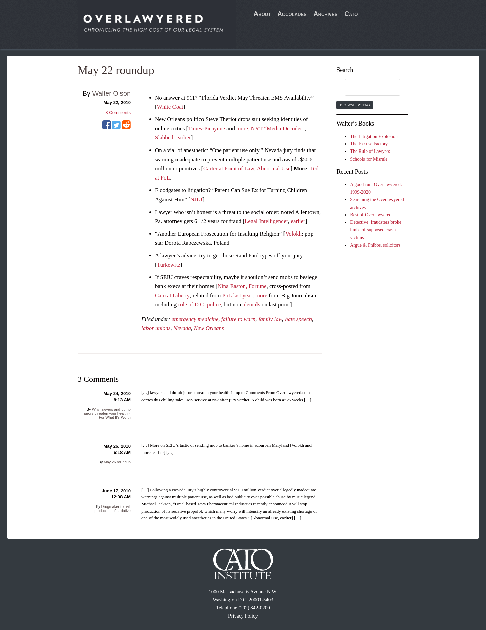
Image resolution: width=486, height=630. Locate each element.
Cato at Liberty (172, 295)
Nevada (182, 328)
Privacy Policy (243, 616)
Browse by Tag (355, 105)
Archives (326, 13)
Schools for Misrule (368, 159)
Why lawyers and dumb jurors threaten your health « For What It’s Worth (107, 413)
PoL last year (237, 295)
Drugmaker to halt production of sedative (112, 508)
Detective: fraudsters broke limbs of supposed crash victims (375, 230)
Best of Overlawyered (371, 214)
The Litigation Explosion (374, 136)
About (262, 13)
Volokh (293, 233)
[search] (366, 88)
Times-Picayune (206, 128)
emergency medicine (195, 319)
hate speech (298, 319)
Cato (351, 13)
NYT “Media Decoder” (278, 128)
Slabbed (164, 137)
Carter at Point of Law (228, 168)
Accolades (292, 13)
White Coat (170, 107)
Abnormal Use (274, 168)
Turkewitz (168, 265)
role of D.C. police (199, 304)
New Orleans (209, 328)
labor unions (155, 328)
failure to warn (238, 319)
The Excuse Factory (369, 143)
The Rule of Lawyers (370, 151)
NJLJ (196, 199)
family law (270, 319)
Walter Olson (111, 93)
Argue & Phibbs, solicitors (375, 245)
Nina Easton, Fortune (242, 286)
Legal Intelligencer (266, 221)
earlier (183, 137)
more (242, 128)
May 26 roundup (117, 462)
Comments (118, 112)
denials (252, 304)
